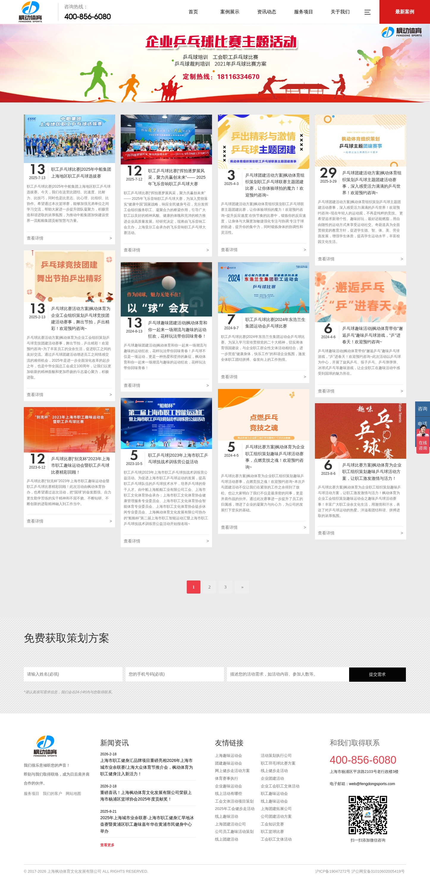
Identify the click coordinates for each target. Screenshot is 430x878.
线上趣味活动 (226, 816)
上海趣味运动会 (228, 755)
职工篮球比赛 (272, 831)
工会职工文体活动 (276, 839)
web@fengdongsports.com (372, 784)
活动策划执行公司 (276, 755)
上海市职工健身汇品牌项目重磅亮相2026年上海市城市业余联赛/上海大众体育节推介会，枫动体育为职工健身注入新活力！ (148, 764)
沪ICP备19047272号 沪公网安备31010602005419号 (360, 871)
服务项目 (303, 11)
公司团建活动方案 (276, 816)
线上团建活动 (226, 839)
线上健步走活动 (274, 770)
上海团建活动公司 (230, 824)
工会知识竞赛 (272, 824)
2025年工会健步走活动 (235, 808)
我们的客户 (52, 793)
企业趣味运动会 (228, 786)
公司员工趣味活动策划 (234, 831)
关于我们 (340, 11)
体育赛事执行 (226, 778)
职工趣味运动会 (274, 793)
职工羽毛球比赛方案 (278, 763)
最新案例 (404, 11)
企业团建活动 (272, 778)
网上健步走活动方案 (232, 770)
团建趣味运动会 (228, 763)
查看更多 (107, 845)
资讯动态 (266, 11)
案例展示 (229, 11)
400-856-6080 (87, 16)
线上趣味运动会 (274, 801)
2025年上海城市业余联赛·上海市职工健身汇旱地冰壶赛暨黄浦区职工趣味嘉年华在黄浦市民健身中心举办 (148, 821)
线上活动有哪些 (228, 793)
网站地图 (73, 793)
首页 (193, 11)
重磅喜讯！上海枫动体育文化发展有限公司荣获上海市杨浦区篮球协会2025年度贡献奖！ (148, 793)
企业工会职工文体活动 (280, 786)
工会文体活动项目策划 (234, 801)
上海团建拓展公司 (276, 808)
